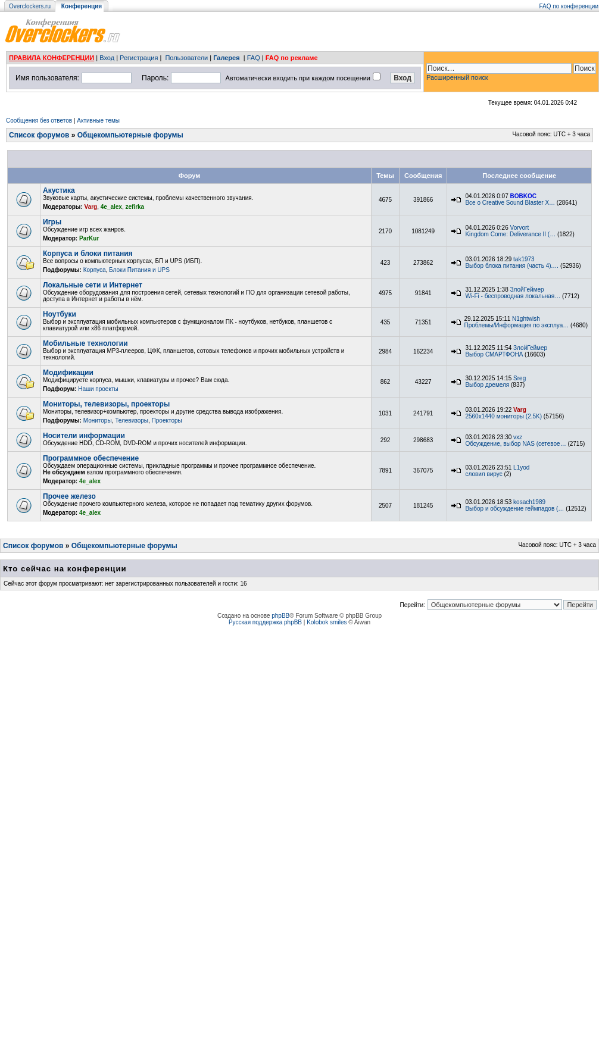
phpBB (280, 615)
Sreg (519, 378)
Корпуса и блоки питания (88, 253)
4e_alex (111, 207)
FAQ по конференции (568, 6)
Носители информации (84, 435)
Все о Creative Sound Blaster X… (510, 202)
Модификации (68, 372)
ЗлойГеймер (527, 289)
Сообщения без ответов (39, 120)
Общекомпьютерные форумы (130, 135)
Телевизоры (131, 420)
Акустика (59, 190)
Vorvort (519, 227)
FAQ (253, 57)
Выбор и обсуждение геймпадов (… (514, 508)
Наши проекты (98, 389)
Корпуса (94, 270)
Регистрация (139, 57)
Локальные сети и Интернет (92, 285)
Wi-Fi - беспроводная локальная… (512, 296)
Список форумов (39, 135)
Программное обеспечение (91, 458)
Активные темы (98, 120)
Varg (91, 207)
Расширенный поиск (457, 77)
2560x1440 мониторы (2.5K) (503, 416)
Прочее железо (69, 496)
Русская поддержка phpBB (265, 622)
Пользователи (186, 57)
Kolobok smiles (327, 622)
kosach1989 (529, 502)
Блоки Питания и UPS (139, 270)
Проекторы (167, 420)
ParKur (89, 238)
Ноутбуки (59, 314)
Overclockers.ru (30, 6)
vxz (517, 437)
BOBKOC (523, 196)
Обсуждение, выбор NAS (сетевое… (515, 443)
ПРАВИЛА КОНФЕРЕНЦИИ (51, 57)
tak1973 (524, 259)
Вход (106, 57)
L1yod (521, 467)
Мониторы (97, 420)
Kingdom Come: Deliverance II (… (510, 234)
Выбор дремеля (487, 384)
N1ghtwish (526, 318)
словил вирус (483, 474)
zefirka (135, 207)
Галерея (226, 57)
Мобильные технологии (85, 343)
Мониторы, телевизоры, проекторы (106, 404)
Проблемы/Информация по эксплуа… (516, 325)
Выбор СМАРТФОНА (494, 354)
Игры (52, 222)
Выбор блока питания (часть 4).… (512, 265)
